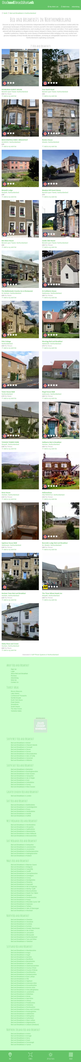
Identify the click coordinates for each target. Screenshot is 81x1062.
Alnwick (44, 142)
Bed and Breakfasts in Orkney (21, 1000)
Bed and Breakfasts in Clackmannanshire (25, 966)
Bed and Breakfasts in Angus (20, 952)
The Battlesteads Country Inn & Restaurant (17, 291)
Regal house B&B (48, 392)
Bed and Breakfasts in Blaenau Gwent (24, 865)
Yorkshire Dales (16, 711)
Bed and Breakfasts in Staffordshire (23, 829)
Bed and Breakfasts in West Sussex (23, 787)
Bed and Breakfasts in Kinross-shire (23, 987)
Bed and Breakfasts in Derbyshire (22, 845)
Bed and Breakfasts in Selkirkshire (22, 1014)
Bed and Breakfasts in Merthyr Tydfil (23, 889)
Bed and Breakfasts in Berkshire (22, 769)
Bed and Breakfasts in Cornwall (21, 747)
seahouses (46, 394)
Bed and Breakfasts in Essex (20, 809)
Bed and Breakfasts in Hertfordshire (23, 811)
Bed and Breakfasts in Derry (20, 1038)
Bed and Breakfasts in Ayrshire (21, 957)
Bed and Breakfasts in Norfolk (21, 813)
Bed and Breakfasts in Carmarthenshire (24, 873)
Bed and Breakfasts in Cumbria (21, 924)
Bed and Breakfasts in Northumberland (23, 13)
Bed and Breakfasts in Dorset (21, 751)
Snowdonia (14, 704)
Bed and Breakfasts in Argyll (20, 955)
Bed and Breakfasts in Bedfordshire (23, 805)
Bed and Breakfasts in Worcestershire (23, 836)
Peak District (15, 702)
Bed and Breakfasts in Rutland (21, 856)
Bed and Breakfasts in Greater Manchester (25, 928)
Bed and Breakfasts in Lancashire (22, 933)
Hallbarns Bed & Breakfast (51, 442)
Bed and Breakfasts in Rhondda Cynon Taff (25, 902)
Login (13, 671)
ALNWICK (5, 142)
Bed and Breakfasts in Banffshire (22, 959)
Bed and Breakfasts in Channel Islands (24, 745)
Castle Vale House (48, 241)
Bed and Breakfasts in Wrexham (22, 910)
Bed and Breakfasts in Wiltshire (21, 760)
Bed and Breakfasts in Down (20, 1040)
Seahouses (46, 293)
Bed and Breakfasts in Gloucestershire (24, 754)
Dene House (6, 492)
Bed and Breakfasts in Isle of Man (22, 930)
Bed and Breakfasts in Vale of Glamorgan (25, 908)
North (5, 13)
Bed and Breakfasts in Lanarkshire (22, 992)
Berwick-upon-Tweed (49, 192)
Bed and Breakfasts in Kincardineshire (24, 985)
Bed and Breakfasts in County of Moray (24, 970)
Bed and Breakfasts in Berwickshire (23, 961)
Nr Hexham (5, 293)
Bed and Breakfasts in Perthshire (22, 1005)
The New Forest (16, 709)
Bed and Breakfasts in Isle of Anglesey (24, 886)
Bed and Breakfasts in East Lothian (23, 976)
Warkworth (45, 344)
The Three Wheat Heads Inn (52, 593)
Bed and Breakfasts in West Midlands (23, 833)
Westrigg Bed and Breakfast (52, 341)
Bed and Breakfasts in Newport (21, 895)
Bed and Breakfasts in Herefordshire (23, 825)
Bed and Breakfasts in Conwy (21, 878)
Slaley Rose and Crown (10, 644)
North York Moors (17, 700)
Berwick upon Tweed (49, 92)
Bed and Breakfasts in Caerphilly (22, 869)
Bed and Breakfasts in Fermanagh (22, 1042)
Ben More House (8, 241)
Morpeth (4, 192)
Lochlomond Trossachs (19, 696)
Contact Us (14, 682)
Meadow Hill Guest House (51, 190)
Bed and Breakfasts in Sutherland (22, 1018)
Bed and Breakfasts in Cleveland (22, 922)
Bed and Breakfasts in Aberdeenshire (23, 950)
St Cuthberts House (49, 291)
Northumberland (22, 92)
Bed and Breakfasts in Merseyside (22, 935)
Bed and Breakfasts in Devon (21, 749)
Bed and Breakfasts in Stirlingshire (22, 1016)
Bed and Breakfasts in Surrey (21, 784)
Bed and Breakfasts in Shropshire (22, 827)
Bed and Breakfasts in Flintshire (21, 882)
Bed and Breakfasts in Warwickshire (23, 831)
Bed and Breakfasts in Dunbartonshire (24, 974)
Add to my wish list (9, 96)
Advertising (14, 678)
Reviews (14, 676)
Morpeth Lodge (7, 190)
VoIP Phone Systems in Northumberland (44, 655)
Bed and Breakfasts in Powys (21, 899)
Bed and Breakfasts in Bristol (20, 743)
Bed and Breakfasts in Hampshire (22, 776)
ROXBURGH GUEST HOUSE (12, 89)
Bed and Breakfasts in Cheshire (21, 919)
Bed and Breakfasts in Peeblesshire (23, 1003)
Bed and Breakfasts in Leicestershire (23, 847)
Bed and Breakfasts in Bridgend (21, 867)
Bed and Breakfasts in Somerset (22, 758)
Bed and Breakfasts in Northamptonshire (24, 851)
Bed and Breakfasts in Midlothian (22, 994)
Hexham (45, 444)
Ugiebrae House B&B (9, 543)
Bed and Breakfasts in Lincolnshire (22, 849)
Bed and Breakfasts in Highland (21, 981)
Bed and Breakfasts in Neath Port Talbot (24, 893)
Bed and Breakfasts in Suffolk (21, 816)
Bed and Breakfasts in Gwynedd (22, 884)
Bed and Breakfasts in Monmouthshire (24, 891)
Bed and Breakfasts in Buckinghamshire (24, 771)
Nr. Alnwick (46, 545)
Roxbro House (47, 140)
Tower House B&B (8, 392)
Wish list (14, 680)
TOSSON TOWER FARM (10, 442)
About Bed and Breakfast (19, 673)
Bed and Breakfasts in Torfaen (21, 906)
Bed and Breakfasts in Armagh (21, 1036)
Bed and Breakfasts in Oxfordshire (22, 782)
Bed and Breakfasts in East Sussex (23, 774)
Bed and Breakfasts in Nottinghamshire (24, 853)
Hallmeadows (47, 492)
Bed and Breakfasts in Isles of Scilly (23, 756)
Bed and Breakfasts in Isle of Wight (23, 778)
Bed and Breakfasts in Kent (20, 780)
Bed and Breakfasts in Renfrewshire (23, 1007)
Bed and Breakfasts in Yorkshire (21, 941)
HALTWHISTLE (47, 495)
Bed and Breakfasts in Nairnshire (22, 998)
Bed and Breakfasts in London (21, 796)
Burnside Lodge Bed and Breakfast (55, 543)
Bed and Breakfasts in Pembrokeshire (23, 897)
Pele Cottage (6, 341)
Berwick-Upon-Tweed (9, 92)
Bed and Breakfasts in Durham (21, 926)
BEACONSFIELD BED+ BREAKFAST (15, 140)
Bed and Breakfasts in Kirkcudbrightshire (24, 990)
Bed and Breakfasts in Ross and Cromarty (25, 1009)
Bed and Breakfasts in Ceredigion (22, 875)
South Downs (15, 706)
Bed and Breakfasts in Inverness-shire (24, 983)
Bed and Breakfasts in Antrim (21, 1034)
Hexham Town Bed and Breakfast (14, 593)
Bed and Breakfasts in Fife (20, 979)
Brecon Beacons (16, 691)
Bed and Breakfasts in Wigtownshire (23, 1022)
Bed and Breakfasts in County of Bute (23, 968)
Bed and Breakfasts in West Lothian (23, 1020)
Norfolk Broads (16, 698)
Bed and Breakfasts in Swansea (21, 904)
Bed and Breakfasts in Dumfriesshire (23, 972)
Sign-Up (13, 669)
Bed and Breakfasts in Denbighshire (23, 880)
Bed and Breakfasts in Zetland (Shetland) (25, 1024)
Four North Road (48, 89)
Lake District (15, 693)
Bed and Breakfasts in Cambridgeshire (24, 807)
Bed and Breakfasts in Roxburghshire (23, 1011)
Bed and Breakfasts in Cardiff (21, 871)
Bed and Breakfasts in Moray (20, 996)
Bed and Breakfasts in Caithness (22, 963)
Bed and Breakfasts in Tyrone (21, 1044)
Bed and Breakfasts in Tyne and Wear (23, 939)
